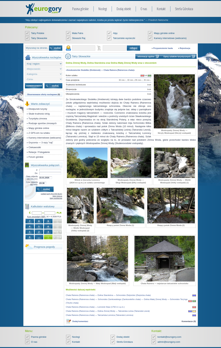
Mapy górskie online (164, 33)
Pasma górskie (80, 8)
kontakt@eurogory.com (169, 337)
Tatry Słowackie (39, 38)
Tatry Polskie (37, 33)
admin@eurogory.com (169, 342)
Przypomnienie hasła (163, 48)
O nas (144, 8)
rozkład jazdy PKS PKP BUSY (51, 194)
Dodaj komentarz (80, 321)
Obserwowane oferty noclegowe (42, 94)
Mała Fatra (77, 33)
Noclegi (102, 8)
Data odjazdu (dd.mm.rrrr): (32, 177)
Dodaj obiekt (123, 8)
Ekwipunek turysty (37, 109)
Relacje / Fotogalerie (39, 152)
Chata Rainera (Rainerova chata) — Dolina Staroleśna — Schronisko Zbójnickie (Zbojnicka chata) (108, 295)
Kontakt (161, 8)
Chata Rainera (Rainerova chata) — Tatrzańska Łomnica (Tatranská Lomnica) (99, 315)
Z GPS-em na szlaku (39, 133)
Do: (36, 173)
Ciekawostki (34, 147)
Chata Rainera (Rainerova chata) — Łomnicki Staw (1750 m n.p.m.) (95, 307)
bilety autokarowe (56, 198)
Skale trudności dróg (39, 113)
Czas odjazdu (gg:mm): (32, 183)
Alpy (115, 33)
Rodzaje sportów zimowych (42, 123)
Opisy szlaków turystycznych (177, 56)
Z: (37, 170)
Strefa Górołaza (184, 8)
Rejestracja (185, 48)
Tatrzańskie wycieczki (124, 38)
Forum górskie (35, 157)
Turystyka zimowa (37, 118)
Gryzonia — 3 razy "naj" (40, 142)
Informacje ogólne (146, 56)
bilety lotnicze (57, 196)
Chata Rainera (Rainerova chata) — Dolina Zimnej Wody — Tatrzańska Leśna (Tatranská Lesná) (108, 311)
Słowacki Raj (78, 38)
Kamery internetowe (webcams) (170, 38)
